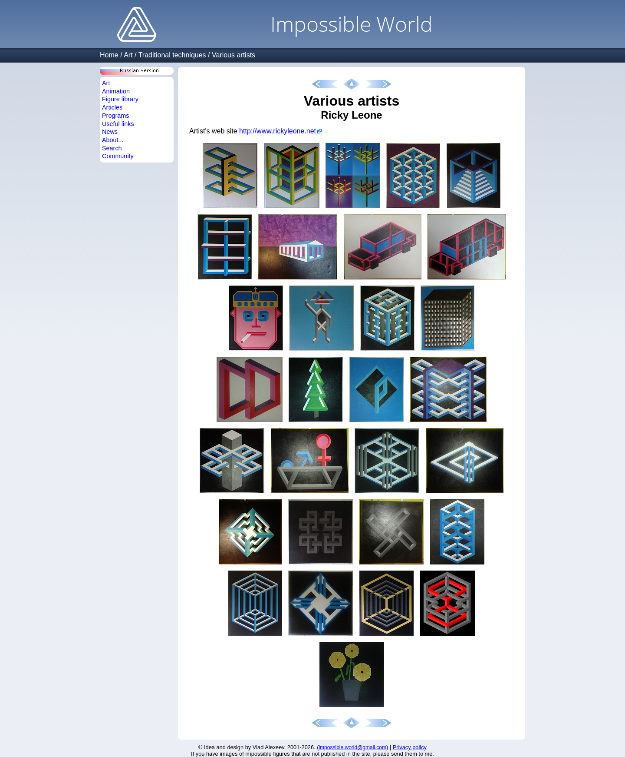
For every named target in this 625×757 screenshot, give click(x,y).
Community (118, 156)
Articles (112, 107)
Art (128, 55)
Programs (115, 115)
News (110, 131)
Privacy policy (410, 747)
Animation (116, 91)
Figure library (120, 99)
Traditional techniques (172, 55)
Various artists (233, 55)
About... (113, 139)
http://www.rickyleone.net (277, 131)
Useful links (118, 123)
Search (112, 148)
